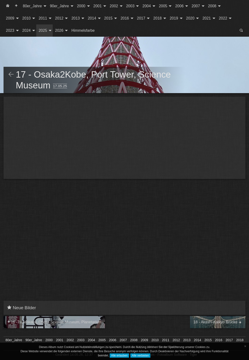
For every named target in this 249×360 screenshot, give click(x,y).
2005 (163, 6)
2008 (212, 6)
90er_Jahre (59, 6)
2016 (124, 18)
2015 (108, 18)
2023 (10, 30)
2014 (92, 18)
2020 (190, 18)
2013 (75, 18)
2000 (81, 6)
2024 (26, 30)
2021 (206, 18)
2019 (174, 18)
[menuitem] (8, 6)
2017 (141, 18)
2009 (10, 18)
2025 (43, 30)
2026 (59, 30)
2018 (157, 18)
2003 (130, 6)
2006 (179, 6)
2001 (97, 6)
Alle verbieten (140, 355)
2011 (43, 18)
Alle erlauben (119, 355)
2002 (114, 6)
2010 (26, 18)
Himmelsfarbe (83, 30)
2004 (146, 6)
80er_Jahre (32, 6)
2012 (59, 18)
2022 (223, 18)
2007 (196, 6)
